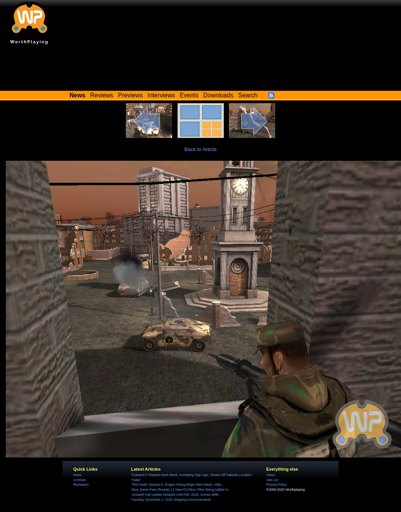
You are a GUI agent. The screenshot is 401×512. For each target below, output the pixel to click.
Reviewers (81, 484)
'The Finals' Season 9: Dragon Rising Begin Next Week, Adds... (177, 484)
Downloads (218, 95)
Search (247, 95)
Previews (130, 95)
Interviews (161, 95)
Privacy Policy (276, 484)
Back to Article (200, 149)
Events (189, 95)
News (77, 475)
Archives (79, 480)
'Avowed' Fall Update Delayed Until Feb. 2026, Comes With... (176, 495)
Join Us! (272, 480)
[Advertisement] (201, 69)
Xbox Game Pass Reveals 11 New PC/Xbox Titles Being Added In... (181, 490)
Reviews (101, 95)
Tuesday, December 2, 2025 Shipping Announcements (171, 500)
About (270, 475)
